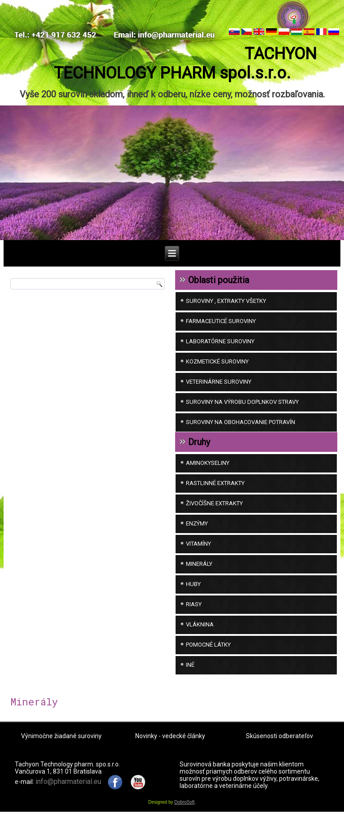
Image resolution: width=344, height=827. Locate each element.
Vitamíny (198, 551)
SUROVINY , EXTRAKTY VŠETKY (226, 308)
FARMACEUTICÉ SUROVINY (221, 328)
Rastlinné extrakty (215, 490)
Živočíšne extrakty (214, 511)
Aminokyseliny (207, 470)
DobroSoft (184, 809)
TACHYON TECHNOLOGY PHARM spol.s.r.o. (172, 80)
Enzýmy (197, 531)
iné (190, 672)
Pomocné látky (208, 652)
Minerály (199, 571)
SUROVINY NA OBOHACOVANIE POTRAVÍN (240, 429)
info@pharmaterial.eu (68, 788)
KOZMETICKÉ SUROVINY (217, 369)
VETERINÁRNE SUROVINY (218, 389)
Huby (193, 591)
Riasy (194, 611)
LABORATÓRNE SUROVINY (220, 349)
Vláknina (200, 632)
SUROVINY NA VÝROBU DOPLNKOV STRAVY (242, 409)
